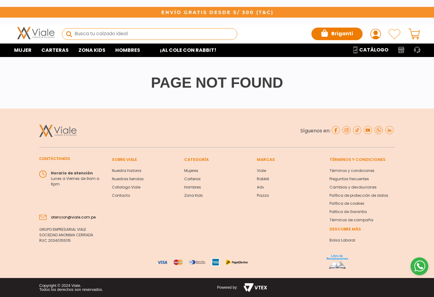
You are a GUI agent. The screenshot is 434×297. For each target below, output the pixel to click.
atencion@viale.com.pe (73, 217)
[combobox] (149, 34)
